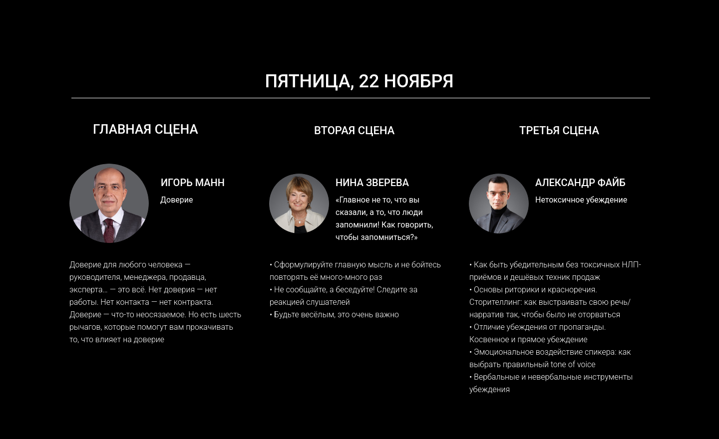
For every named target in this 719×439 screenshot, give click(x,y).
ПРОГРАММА (233, 37)
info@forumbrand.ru (506, 12)
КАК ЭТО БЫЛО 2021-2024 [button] (412, 37)
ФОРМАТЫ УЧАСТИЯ (310, 37)
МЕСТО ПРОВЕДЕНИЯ (521, 37)
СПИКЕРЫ (176, 37)
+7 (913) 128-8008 (609, 12)
